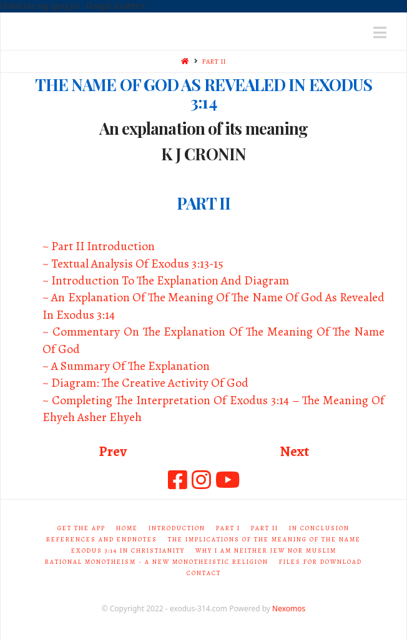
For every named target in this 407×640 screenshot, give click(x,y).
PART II (214, 61)
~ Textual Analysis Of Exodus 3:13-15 (132, 263)
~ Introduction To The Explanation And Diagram (165, 280)
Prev (113, 451)
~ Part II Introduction (98, 246)
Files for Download (320, 562)
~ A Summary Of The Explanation (126, 365)
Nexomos (288, 608)
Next (294, 451)
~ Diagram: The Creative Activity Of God (145, 382)
